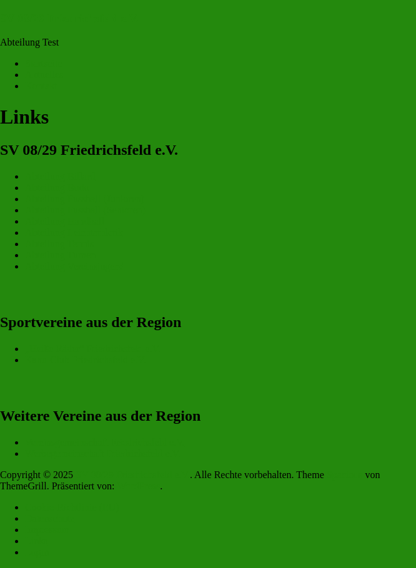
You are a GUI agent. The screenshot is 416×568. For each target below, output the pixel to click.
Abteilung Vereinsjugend (74, 266)
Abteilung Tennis (59, 243)
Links (36, 541)
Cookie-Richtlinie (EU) (72, 507)
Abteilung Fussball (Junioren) (84, 198)
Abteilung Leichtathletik (74, 232)
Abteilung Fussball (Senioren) (85, 210)
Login (37, 552)
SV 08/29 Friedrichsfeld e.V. (69, 18)
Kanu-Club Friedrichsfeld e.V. (85, 360)
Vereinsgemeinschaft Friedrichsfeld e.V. (105, 442)
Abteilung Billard (60, 176)
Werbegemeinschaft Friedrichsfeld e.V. (103, 453)
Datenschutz (49, 518)
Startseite (43, 63)
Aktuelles (44, 74)
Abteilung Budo (57, 187)
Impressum (47, 529)
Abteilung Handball (64, 221)
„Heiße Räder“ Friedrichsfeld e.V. (93, 348)
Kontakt (41, 86)
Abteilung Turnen (60, 255)
